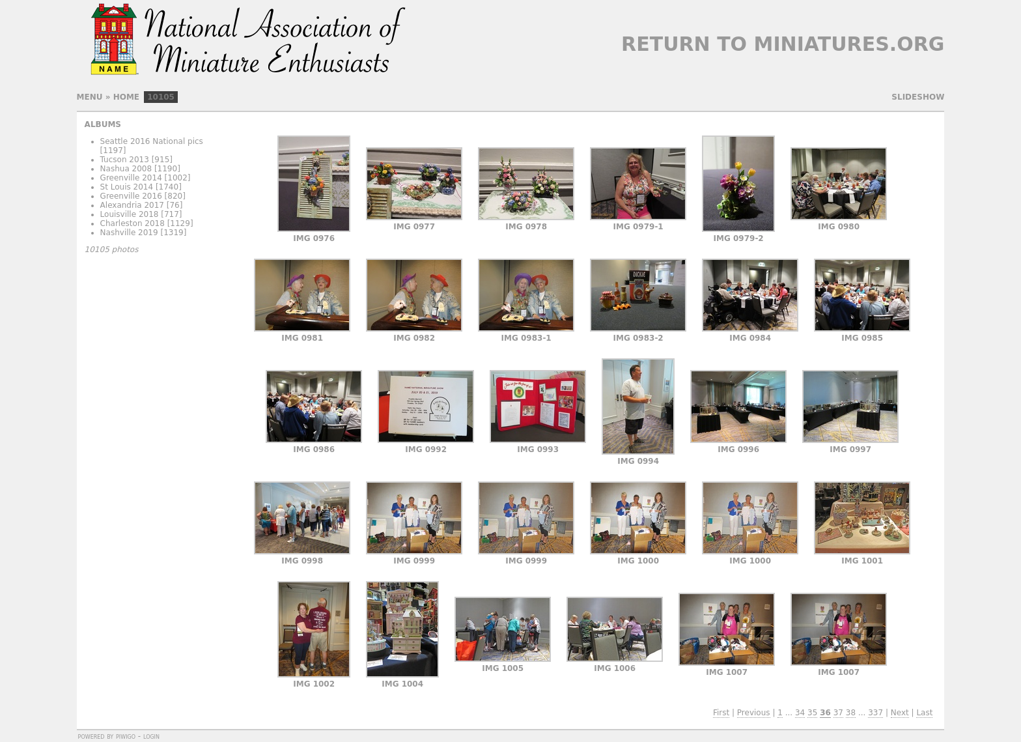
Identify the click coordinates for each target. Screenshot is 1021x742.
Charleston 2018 (132, 223)
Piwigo (125, 736)
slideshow (917, 97)
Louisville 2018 (129, 214)
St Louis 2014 (127, 187)
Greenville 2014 (131, 177)
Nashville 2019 (129, 232)
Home (126, 97)
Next (900, 712)
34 (800, 712)
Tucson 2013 (124, 159)
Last (924, 712)
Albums (103, 124)
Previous (753, 712)
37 (838, 712)
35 (812, 712)
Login (151, 736)
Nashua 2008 (126, 168)
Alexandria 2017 (132, 205)
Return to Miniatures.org (782, 44)
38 (851, 712)
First (721, 712)
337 (875, 712)
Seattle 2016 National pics (151, 141)
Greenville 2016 (131, 196)
